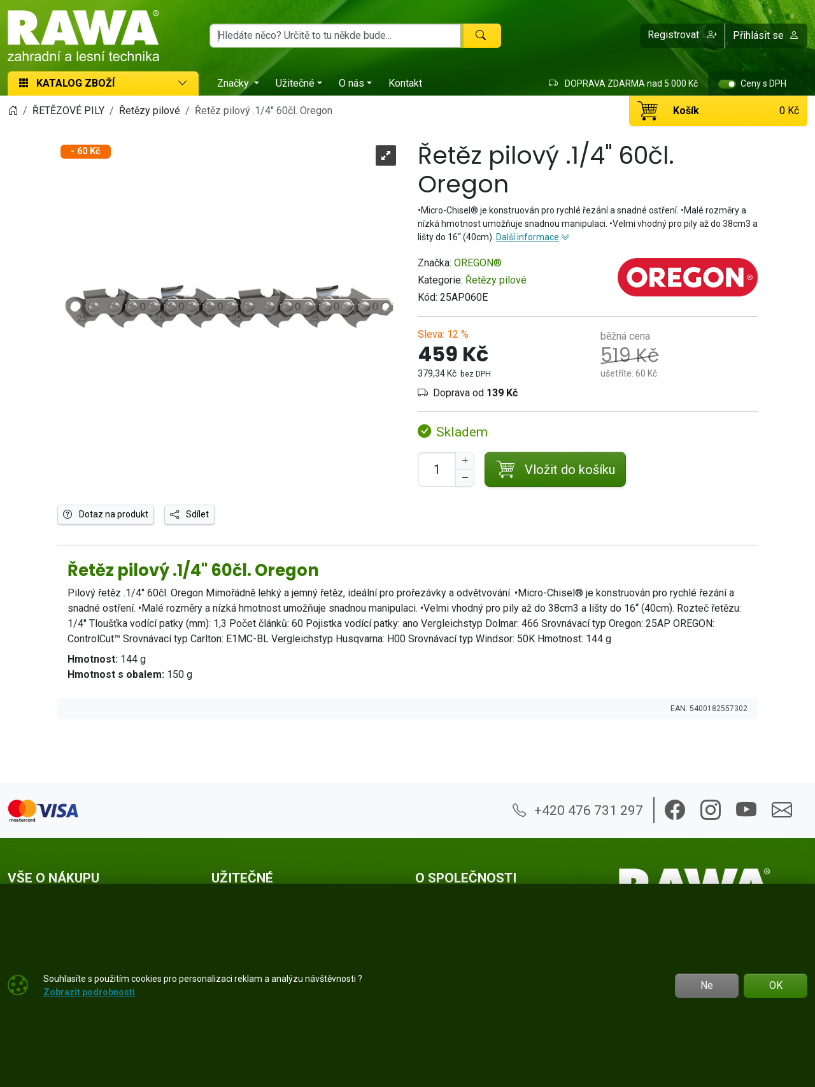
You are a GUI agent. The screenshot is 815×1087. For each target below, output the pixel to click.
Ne (706, 985)
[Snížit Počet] (464, 478)
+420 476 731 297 (578, 810)
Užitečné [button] (295, 83)
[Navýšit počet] (464, 461)
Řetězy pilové (496, 280)
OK (776, 985)
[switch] (727, 84)
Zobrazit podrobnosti (89, 992)
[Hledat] (480, 36)
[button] (682, 36)
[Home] (13, 110)
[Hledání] (335, 36)
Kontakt (405, 83)
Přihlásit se (766, 35)
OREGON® (478, 263)
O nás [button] (351, 83)
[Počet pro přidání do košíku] (437, 469)
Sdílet (189, 514)
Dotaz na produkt (105, 514)
